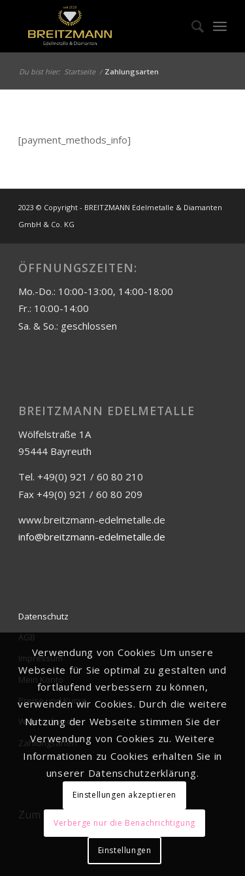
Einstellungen (125, 850)
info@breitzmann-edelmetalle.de (91, 536)
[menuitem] (191, 26)
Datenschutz (43, 616)
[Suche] (191, 26)
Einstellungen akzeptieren (124, 794)
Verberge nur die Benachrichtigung (124, 822)
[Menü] (220, 26)
